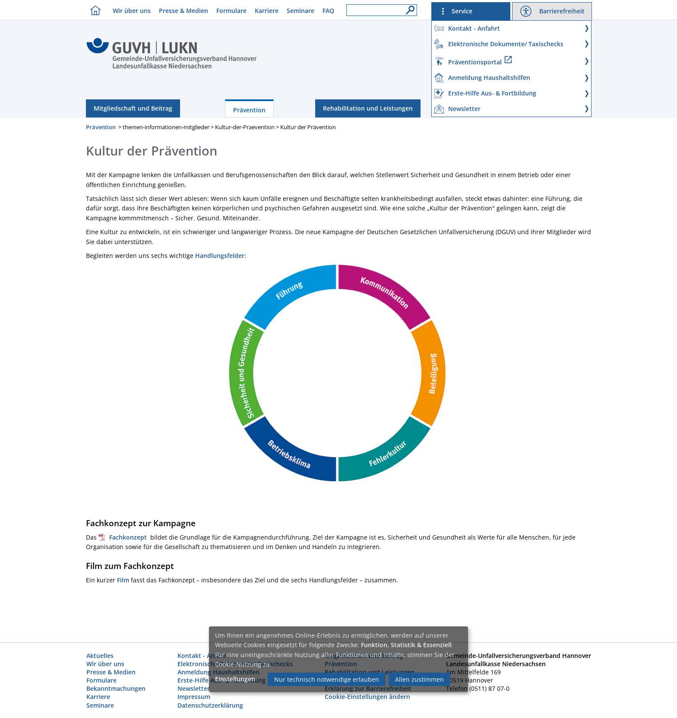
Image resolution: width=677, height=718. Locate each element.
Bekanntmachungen (116, 688)
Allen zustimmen (419, 679)
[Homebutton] (93, 10)
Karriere (266, 10)
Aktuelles (100, 655)
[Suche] (408, 7)
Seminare (300, 10)
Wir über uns (132, 10)
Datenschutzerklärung (210, 705)
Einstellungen (235, 679)
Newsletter (193, 688)
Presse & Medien (183, 10)
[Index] (171, 67)
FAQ (328, 10)
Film (124, 580)
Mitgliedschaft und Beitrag (133, 108)
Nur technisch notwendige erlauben (326, 679)
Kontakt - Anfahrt (203, 655)
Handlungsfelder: (220, 255)
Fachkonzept (129, 537)
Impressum (193, 697)
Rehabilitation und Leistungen (368, 108)
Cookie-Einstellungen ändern (367, 697)
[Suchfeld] (381, 10)
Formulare (231, 10)
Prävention (249, 110)
